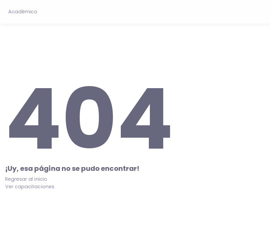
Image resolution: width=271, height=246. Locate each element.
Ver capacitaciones (29, 186)
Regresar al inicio (26, 179)
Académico (22, 11)
